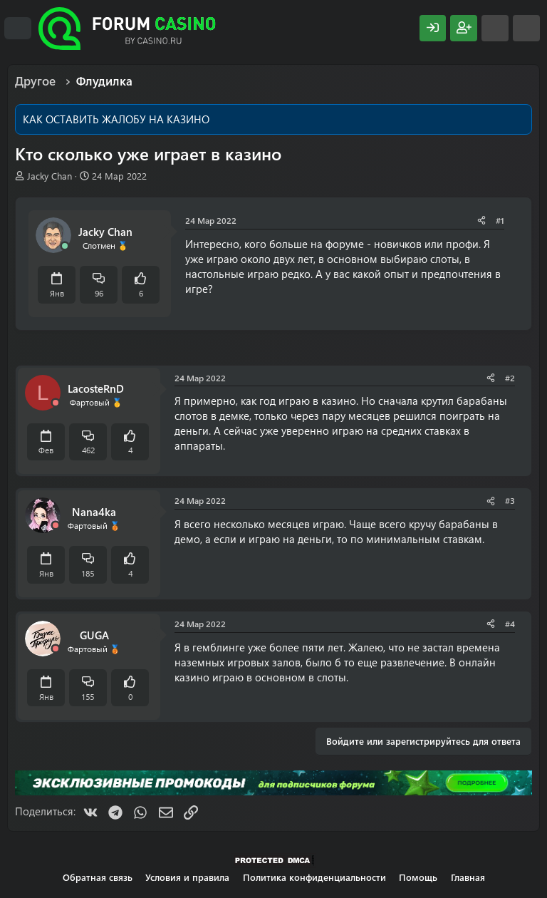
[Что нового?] (495, 28)
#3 (510, 500)
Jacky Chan (49, 176)
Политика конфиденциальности (314, 877)
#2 (510, 377)
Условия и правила (187, 877)
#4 (510, 623)
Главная (468, 877)
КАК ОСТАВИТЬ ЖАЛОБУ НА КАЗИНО (116, 119)
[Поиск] (526, 28)
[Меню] (17, 28)
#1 (500, 220)
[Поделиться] (481, 220)
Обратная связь (97, 877)
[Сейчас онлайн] (64, 246)
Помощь (418, 877)
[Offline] (56, 403)
